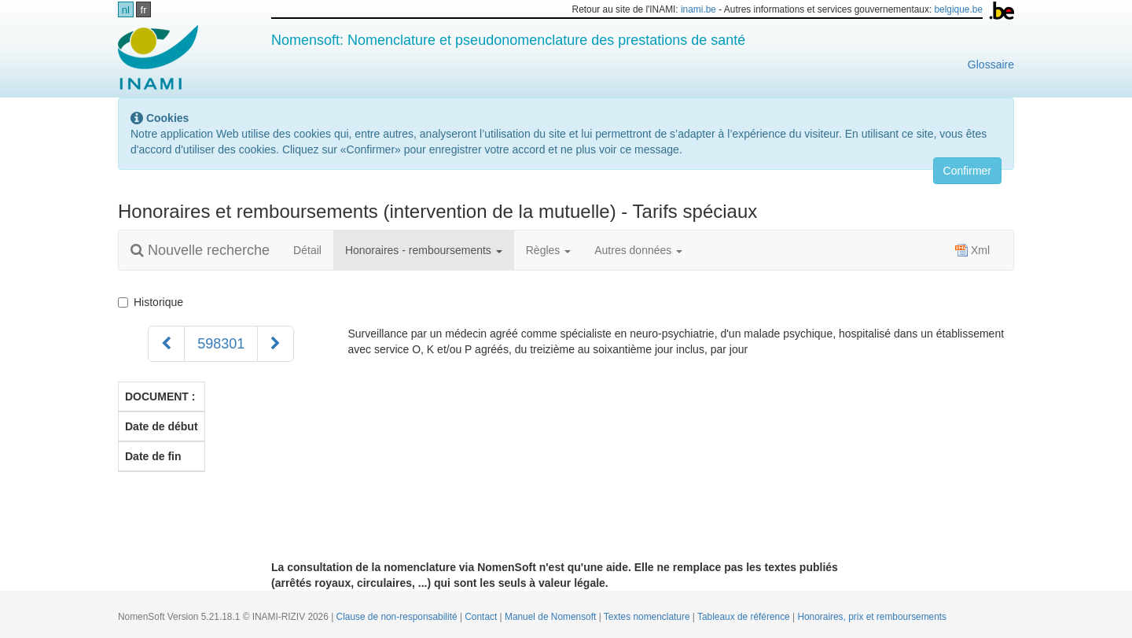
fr (144, 10)
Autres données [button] (638, 250)
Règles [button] (548, 250)
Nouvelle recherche (200, 250)
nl (126, 10)
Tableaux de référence (744, 616)
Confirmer (967, 170)
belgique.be (959, 9)
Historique (153, 302)
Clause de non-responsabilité (398, 616)
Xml (972, 250)
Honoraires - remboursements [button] (423, 250)
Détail (307, 250)
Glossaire (991, 64)
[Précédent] (166, 344)
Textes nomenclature (648, 616)
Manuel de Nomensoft (552, 616)
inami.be (698, 9)
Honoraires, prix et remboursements (871, 616)
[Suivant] (275, 344)
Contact (482, 616)
